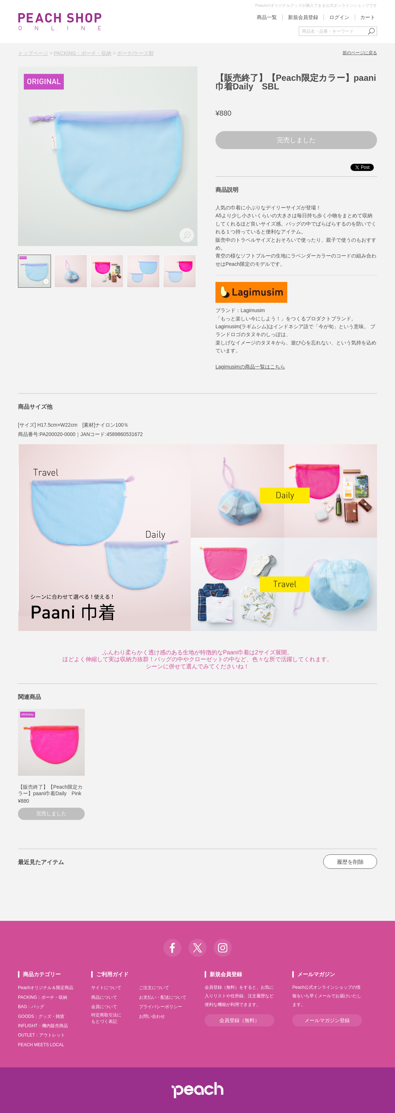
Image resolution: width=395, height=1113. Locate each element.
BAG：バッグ (31, 1006)
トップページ (33, 53)
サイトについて (106, 987)
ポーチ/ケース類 (135, 53)
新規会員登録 (303, 17)
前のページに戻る (360, 52)
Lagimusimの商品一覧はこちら (250, 367)
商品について (104, 997)
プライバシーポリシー (160, 1006)
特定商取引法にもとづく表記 (106, 1018)
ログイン (339, 17)
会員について (104, 1006)
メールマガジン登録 (327, 1020)
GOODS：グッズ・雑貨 (41, 1016)
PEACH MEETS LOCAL (41, 1044)
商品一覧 (267, 17)
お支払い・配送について (162, 997)
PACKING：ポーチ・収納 (82, 53)
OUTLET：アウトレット (41, 1035)
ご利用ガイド (112, 974)
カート (367, 17)
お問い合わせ (152, 1016)
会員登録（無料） (239, 1020)
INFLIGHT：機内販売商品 (43, 1025)
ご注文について (154, 987)
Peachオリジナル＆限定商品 (45, 987)
